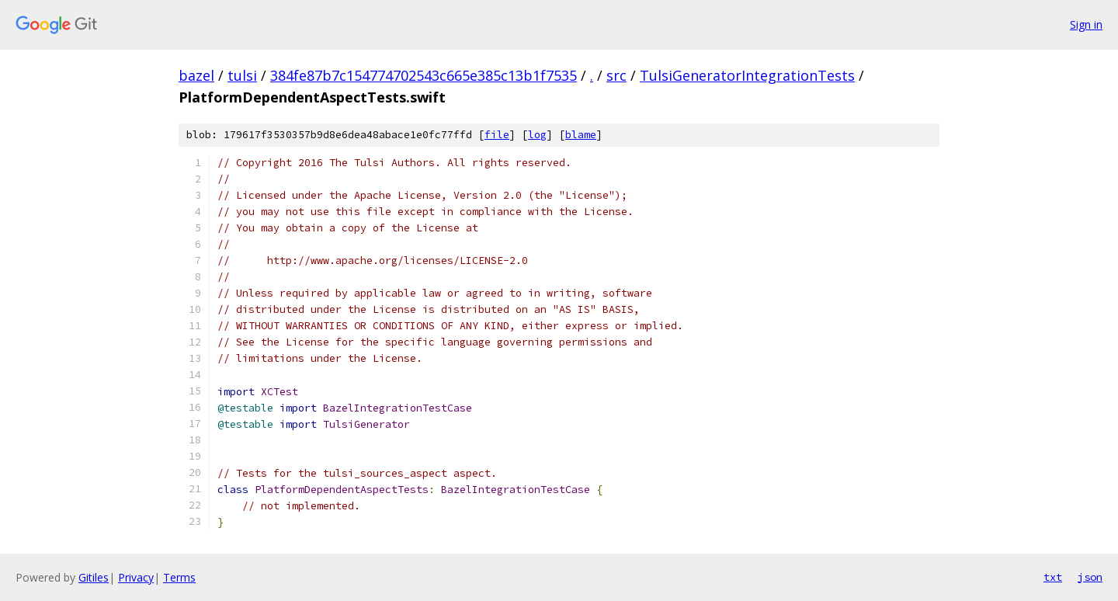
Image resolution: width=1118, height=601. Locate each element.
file (496, 134)
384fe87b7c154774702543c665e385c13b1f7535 (423, 75)
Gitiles (93, 577)
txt (1052, 577)
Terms (179, 577)
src (616, 75)
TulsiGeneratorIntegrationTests (747, 75)
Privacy (136, 577)
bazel (196, 75)
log (537, 134)
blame (580, 134)
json (1090, 577)
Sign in (1086, 24)
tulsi (242, 75)
